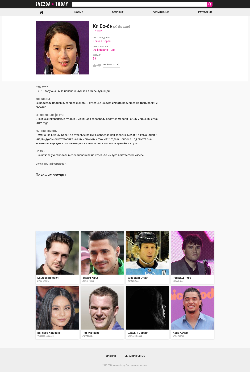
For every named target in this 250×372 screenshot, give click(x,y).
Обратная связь (134, 355)
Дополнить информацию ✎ (51, 163)
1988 (112, 50)
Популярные (160, 12)
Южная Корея (102, 41)
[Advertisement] (125, 204)
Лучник (97, 30)
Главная (41, 12)
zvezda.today (119, 365)
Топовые (117, 12)
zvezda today (52, 4)
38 (94, 58)
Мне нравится (95, 65)
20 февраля (100, 50)
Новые (78, 12)
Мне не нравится (99, 65)
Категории (205, 12)
